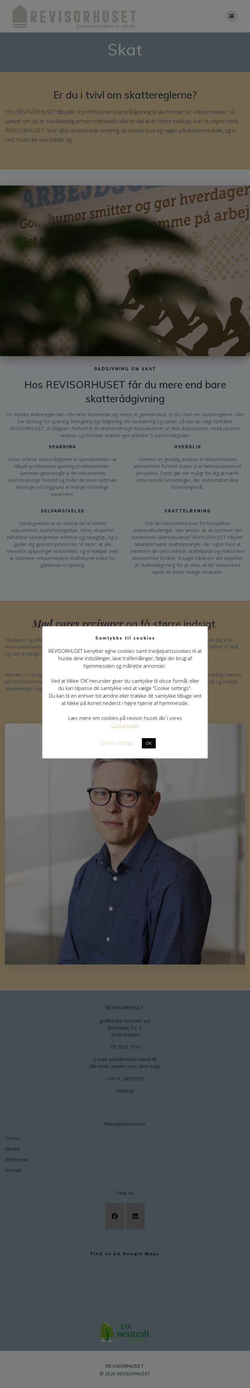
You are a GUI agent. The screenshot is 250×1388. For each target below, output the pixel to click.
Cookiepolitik (125, 725)
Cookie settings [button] (116, 742)
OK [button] (149, 743)
